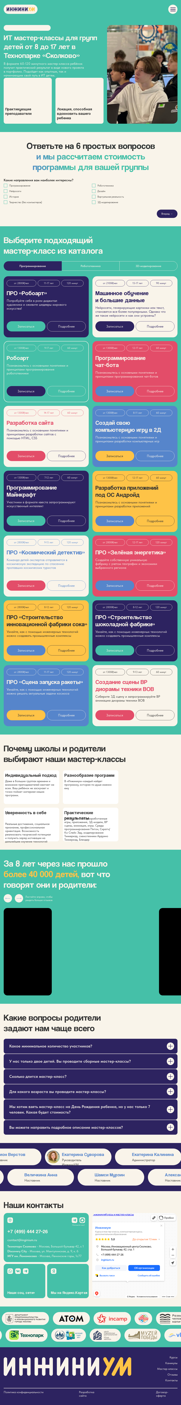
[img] (172, 9)
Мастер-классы (167, 1369)
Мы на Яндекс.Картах (69, 1292)
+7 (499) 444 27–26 (27, 1231)
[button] (26, 521)
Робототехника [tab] (91, 266)
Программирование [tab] (32, 266)
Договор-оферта (162, 1393)
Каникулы (171, 1363)
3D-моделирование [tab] (148, 266)
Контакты (171, 1380)
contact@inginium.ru (22, 1240)
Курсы (173, 1357)
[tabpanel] (90, 505)
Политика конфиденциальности (23, 1392)
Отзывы (173, 1374)
